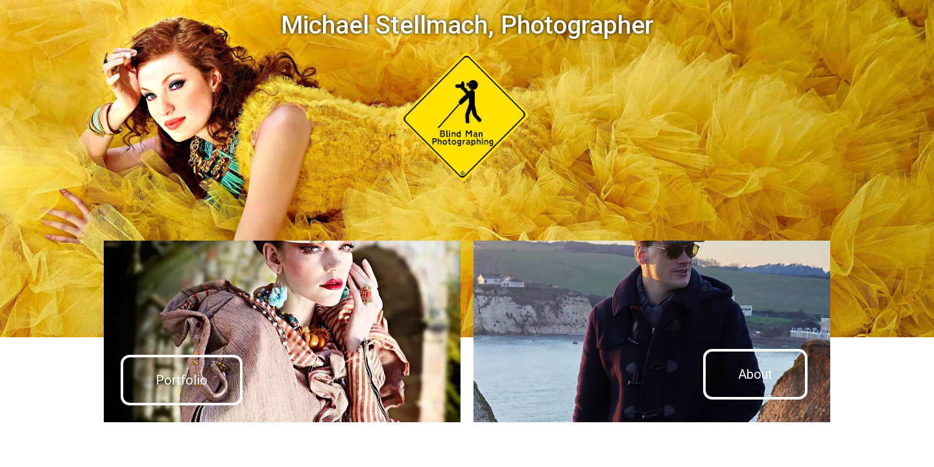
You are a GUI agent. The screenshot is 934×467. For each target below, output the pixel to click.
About (755, 374)
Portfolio (182, 380)
